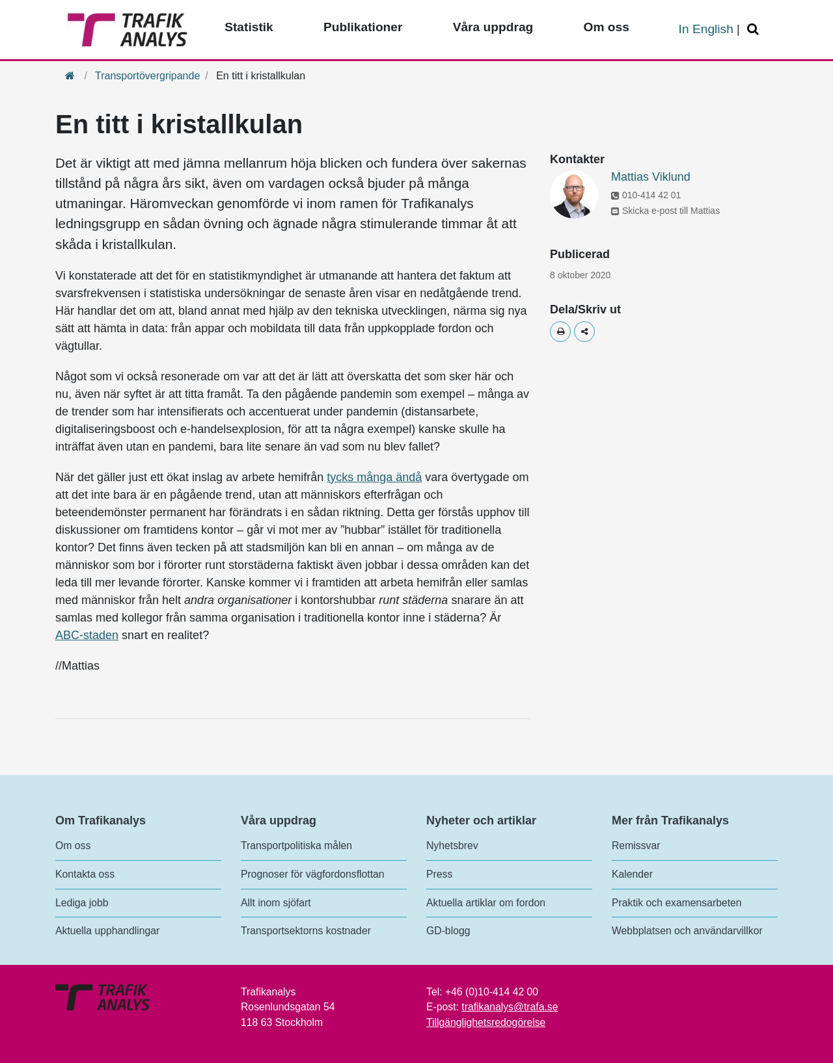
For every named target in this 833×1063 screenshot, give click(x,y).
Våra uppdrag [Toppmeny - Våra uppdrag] (493, 27)
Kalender (632, 874)
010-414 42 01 (646, 195)
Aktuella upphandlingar (107, 930)
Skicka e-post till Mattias (665, 210)
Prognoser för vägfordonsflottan (313, 874)
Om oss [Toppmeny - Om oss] (606, 27)
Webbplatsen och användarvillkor (687, 930)
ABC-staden (86, 635)
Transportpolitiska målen (296, 845)
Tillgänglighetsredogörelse (485, 1022)
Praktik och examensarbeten (677, 902)
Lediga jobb (81, 902)
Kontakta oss (85, 874)
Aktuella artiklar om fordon (485, 902)
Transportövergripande (147, 75)
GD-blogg (448, 930)
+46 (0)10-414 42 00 (491, 991)
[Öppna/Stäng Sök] (755, 30)
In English (706, 29)
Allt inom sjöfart (276, 902)
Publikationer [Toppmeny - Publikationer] (363, 27)
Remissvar (636, 845)
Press (439, 874)
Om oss (72, 845)
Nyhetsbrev (452, 845)
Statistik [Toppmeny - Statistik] (249, 27)
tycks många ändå (374, 477)
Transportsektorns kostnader (306, 930)
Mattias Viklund (650, 176)
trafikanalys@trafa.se (509, 1006)
